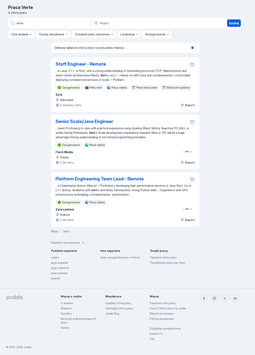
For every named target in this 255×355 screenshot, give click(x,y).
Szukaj (234, 23)
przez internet (59, 273)
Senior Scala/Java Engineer (84, 121)
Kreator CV (156, 333)
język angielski (59, 262)
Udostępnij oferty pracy (119, 308)
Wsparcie (66, 308)
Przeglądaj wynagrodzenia (165, 328)
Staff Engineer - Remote (81, 64)
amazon (55, 278)
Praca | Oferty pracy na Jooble (168, 308)
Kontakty (66, 313)
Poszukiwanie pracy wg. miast (167, 262)
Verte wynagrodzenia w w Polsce (120, 257)
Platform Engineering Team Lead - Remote (100, 179)
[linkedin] (235, 298)
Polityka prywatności (162, 318)
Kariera (65, 327)
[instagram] (214, 298)
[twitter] (225, 298)
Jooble (28, 347)
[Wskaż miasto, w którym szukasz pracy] (133, 23)
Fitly (152, 338)
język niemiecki (60, 267)
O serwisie (67, 303)
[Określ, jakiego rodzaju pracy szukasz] (49, 23)
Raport (187, 105)
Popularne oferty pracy (163, 257)
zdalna (55, 257)
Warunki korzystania (161, 313)
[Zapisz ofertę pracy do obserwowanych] (192, 65)
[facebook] (204, 298)
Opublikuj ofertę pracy (118, 303)
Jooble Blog (112, 313)
